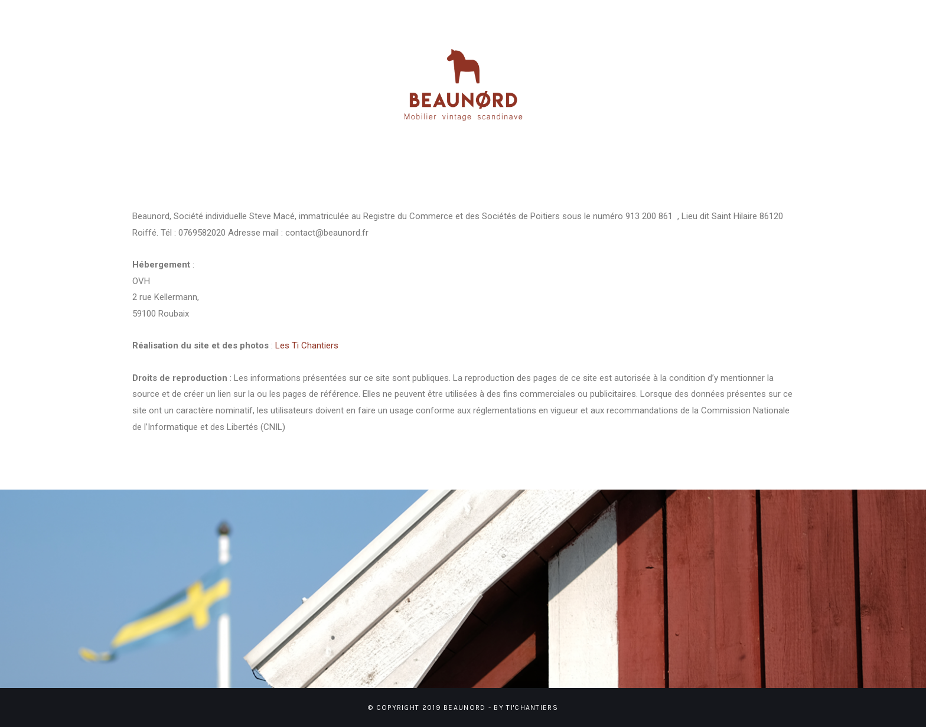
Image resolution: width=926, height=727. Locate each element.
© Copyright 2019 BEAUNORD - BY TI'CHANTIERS (463, 707)
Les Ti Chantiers (306, 345)
